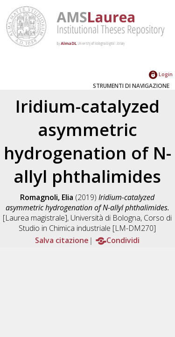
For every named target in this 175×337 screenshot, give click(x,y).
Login (161, 74)
